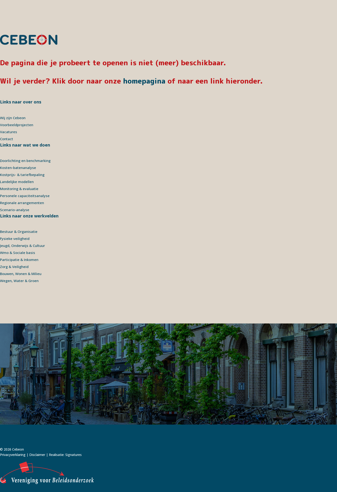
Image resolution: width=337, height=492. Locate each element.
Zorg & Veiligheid (14, 266)
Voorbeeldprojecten (16, 124)
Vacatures (8, 131)
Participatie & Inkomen (19, 259)
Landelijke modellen (17, 181)
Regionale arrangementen (22, 202)
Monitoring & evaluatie (19, 188)
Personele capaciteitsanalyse (25, 195)
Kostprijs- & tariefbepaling (22, 174)
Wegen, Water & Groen (19, 280)
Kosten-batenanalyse (18, 167)
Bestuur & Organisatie (18, 231)
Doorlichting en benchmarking (25, 160)
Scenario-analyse (14, 209)
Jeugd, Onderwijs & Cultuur (22, 245)
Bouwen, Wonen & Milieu (20, 273)
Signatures (73, 454)
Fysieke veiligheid (14, 238)
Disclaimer (37, 454)
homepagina (144, 81)
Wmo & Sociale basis (17, 252)
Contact (6, 138)
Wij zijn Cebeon (13, 117)
